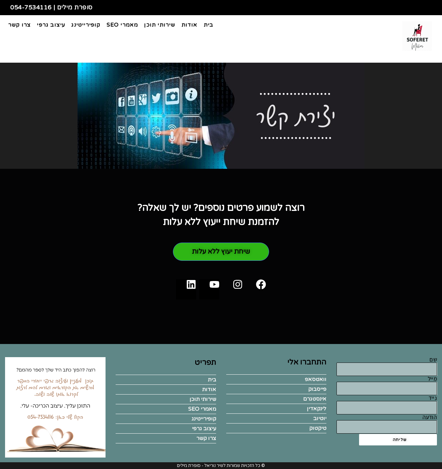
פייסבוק (317, 389)
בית (212, 379)
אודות (209, 389)
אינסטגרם (314, 399)
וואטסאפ (315, 379)
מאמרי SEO (202, 409)
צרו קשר (206, 438)
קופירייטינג (203, 418)
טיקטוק (317, 428)
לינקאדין (316, 408)
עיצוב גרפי (204, 428)
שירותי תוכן (202, 399)
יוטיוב (319, 418)
